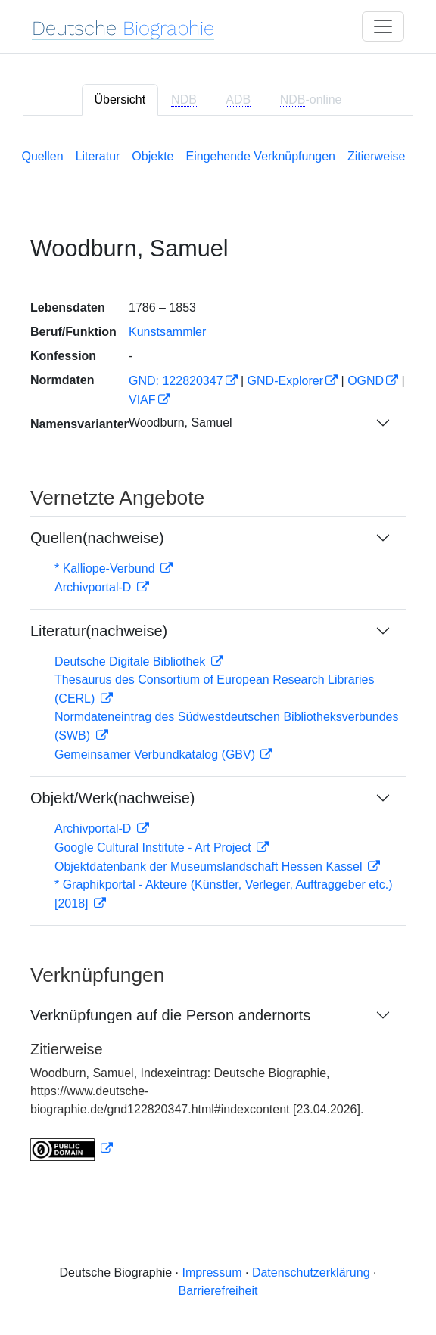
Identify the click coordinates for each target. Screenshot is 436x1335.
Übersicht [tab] (120, 99)
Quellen (43, 156)
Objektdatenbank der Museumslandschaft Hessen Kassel (210, 866)
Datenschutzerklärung (311, 1272)
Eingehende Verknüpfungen (261, 156)
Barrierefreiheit (218, 1290)
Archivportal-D (94, 587)
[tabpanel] (218, 652)
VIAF (142, 399)
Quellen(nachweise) (97, 537)
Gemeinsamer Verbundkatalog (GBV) (156, 754)
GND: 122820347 (176, 380)
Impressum (211, 1272)
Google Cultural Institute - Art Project (154, 847)
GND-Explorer (285, 380)
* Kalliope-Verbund (106, 568)
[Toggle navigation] (383, 26)
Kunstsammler (167, 331)
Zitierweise (376, 156)
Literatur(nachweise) (98, 630)
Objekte (152, 156)
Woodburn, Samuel (180, 422)
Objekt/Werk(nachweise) (112, 798)
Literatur (98, 156)
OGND (365, 380)
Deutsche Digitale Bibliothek (131, 661)
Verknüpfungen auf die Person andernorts (170, 1015)
